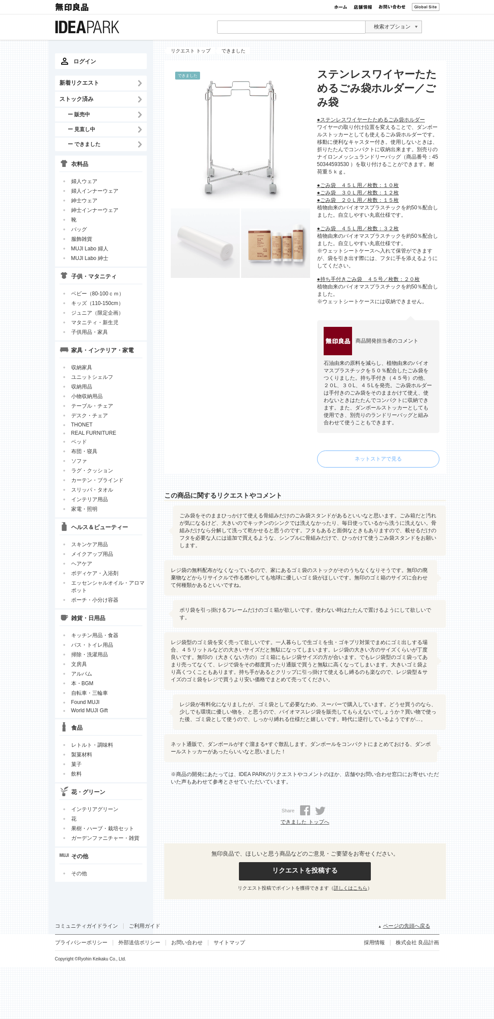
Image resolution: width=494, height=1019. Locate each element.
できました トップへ (304, 822)
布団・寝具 (84, 451)
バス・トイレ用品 (92, 645)
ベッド (79, 442)
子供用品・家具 (89, 332)
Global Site (425, 7)
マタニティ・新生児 (94, 322)
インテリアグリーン (94, 809)
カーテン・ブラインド (97, 480)
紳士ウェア (84, 201)
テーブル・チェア (92, 406)
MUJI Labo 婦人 (89, 249)
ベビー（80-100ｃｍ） (97, 294)
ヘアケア (81, 564)
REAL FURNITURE (94, 433)
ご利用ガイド (144, 926)
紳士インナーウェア (94, 210)
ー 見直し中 (81, 129)
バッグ (79, 229)
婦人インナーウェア (94, 191)
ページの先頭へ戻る (406, 926)
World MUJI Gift (89, 710)
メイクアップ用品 (92, 554)
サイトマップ (229, 942)
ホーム (340, 7)
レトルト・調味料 (92, 745)
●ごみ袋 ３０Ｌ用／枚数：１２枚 (358, 193)
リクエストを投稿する (305, 870)
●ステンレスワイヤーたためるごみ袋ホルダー (371, 120)
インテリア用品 (89, 499)
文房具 (79, 664)
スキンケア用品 (89, 544)
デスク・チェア (89, 415)
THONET (82, 425)
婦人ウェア (84, 181)
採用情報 (374, 942)
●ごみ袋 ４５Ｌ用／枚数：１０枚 (358, 185)
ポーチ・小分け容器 (94, 600)
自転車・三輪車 (89, 693)
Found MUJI (85, 702)
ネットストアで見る (378, 459)
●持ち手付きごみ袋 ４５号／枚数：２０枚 (368, 279)
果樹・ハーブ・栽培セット (102, 828)
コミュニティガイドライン (86, 926)
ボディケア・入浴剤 (94, 573)
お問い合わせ (392, 7)
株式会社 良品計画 (417, 942)
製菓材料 (81, 755)
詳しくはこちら (350, 888)
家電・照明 (84, 509)
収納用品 (81, 387)
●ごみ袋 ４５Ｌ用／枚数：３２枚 (358, 228)
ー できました (84, 144)
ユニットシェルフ (92, 377)
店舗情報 (363, 7)
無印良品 (72, 7)
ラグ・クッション (92, 471)
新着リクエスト (79, 83)
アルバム (81, 674)
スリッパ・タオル (92, 490)
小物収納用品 (87, 396)
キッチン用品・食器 (94, 635)
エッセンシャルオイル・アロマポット (108, 586)
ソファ (79, 461)
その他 (79, 873)
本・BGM (82, 683)
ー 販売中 (79, 114)
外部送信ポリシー (139, 942)
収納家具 (81, 367)
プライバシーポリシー (81, 942)
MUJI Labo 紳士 (89, 258)
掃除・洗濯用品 (89, 655)
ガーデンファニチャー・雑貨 (105, 838)
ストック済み (76, 99)
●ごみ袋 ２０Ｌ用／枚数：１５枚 (358, 200)
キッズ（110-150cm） (97, 303)
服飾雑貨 (81, 239)
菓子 (76, 764)
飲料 (76, 774)
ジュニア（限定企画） (97, 313)
